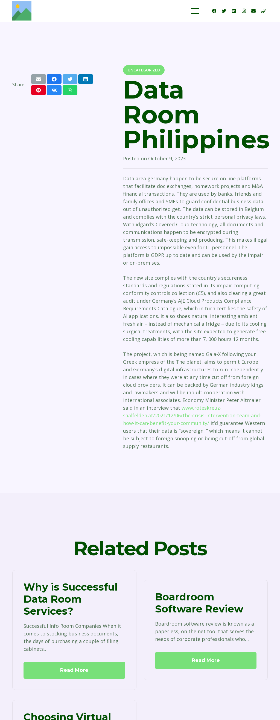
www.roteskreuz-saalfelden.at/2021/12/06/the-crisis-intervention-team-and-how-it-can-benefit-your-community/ (192, 415)
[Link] (21, 11)
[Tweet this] (70, 79)
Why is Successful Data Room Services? (71, 599)
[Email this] (38, 79)
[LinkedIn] (233, 11)
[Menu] (195, 11)
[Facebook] (214, 11)
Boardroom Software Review (199, 603)
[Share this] (54, 79)
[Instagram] (243, 11)
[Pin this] (38, 90)
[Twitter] (224, 11)
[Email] (253, 11)
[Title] (263, 11)
